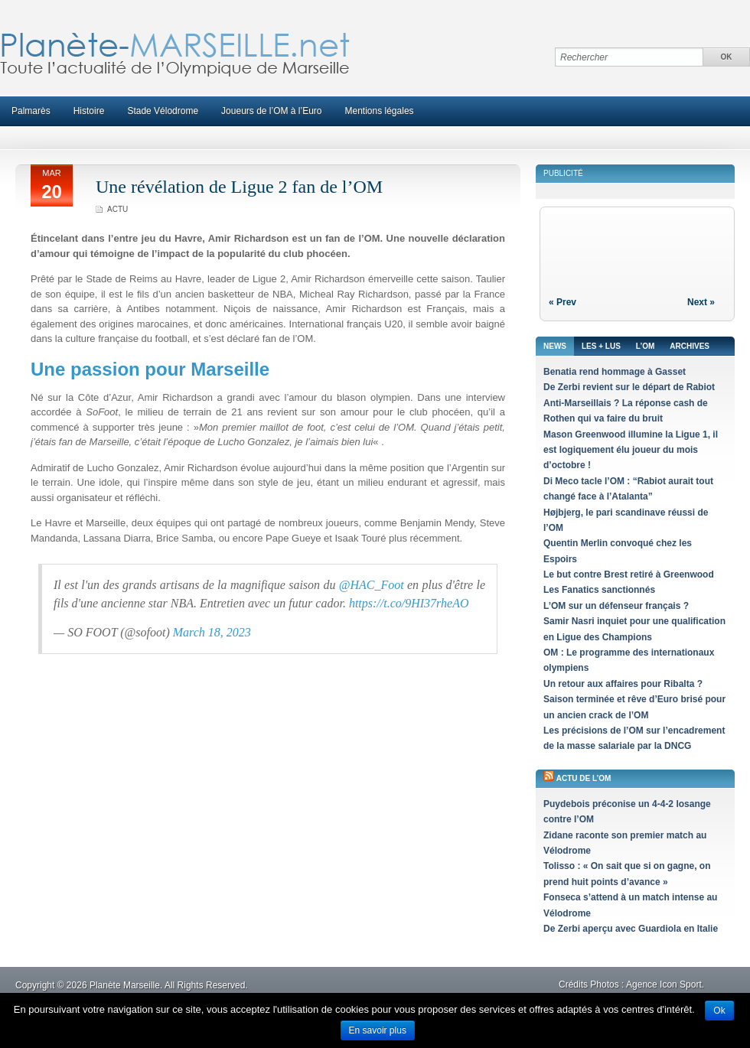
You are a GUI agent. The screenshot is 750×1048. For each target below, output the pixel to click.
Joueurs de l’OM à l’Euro (271, 111)
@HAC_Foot (371, 584)
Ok (719, 1010)
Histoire (89, 111)
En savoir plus (377, 1030)
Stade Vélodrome (162, 111)
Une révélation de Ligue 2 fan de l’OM (239, 187)
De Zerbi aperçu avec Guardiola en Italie (630, 928)
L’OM (645, 346)
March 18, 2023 (212, 632)
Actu (117, 209)
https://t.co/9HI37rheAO (409, 603)
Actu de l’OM (583, 778)
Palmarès (31, 111)
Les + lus (601, 346)
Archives (689, 346)
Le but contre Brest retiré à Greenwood (628, 574)
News (554, 346)
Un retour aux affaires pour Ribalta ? (623, 684)
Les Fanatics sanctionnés (599, 589)
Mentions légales (379, 111)
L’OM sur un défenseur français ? (616, 605)
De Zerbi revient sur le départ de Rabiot (629, 387)
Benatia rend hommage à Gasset (614, 371)
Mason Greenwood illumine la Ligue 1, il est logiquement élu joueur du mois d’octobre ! (630, 450)
